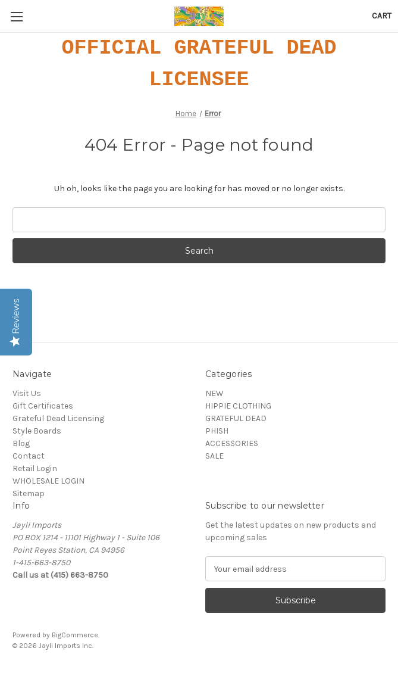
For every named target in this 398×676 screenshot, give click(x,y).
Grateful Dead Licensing (58, 418)
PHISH (216, 431)
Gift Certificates (42, 406)
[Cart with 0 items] (381, 15)
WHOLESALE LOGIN (48, 481)
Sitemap (28, 493)
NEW (214, 393)
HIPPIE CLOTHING (238, 406)
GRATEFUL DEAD (236, 418)
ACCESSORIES (231, 443)
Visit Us (26, 393)
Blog (21, 443)
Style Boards (36, 431)
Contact (28, 456)
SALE (214, 456)
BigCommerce (75, 635)
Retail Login (34, 468)
